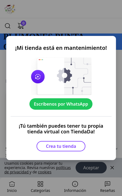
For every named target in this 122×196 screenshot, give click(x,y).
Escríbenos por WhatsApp (61, 104)
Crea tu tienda (61, 146)
